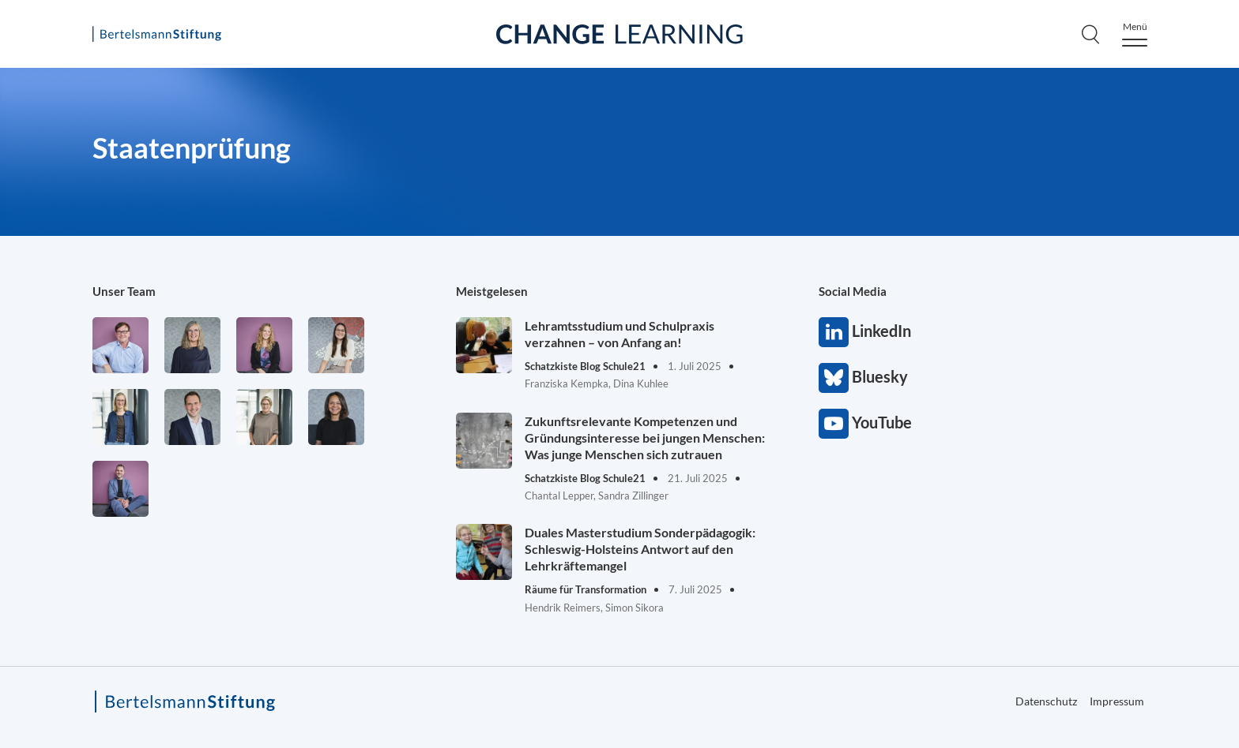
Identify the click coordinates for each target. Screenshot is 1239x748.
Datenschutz (1046, 701)
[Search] (1090, 34)
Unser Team (124, 291)
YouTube (834, 424)
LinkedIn (834, 332)
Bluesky (834, 378)
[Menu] (1134, 34)
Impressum (1117, 701)
